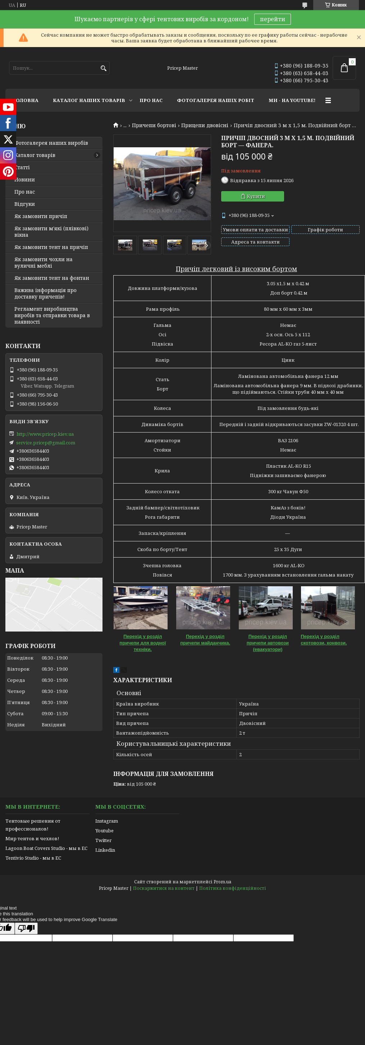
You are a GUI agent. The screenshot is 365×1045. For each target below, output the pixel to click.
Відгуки (24, 204)
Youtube (104, 830)
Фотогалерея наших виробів (51, 143)
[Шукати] (103, 68)
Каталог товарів (34, 155)
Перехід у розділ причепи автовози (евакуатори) (268, 643)
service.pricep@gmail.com (45, 442)
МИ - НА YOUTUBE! (292, 100)
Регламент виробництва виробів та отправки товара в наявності (52, 315)
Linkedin (105, 850)
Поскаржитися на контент (164, 888)
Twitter (103, 840)
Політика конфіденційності (232, 888)
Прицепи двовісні (204, 125)
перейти (272, 19)
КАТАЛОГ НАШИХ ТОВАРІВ (89, 100)
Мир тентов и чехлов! (32, 838)
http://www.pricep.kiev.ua (45, 434)
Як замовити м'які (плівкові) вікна (51, 231)
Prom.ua (222, 882)
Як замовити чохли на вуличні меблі (43, 262)
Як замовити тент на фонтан (51, 278)
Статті (22, 167)
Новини (24, 179)
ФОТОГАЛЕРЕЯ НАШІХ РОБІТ (215, 100)
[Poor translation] (26, 928)
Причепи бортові (154, 125)
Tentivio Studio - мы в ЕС (33, 858)
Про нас (24, 192)
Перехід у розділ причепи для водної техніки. (142, 643)
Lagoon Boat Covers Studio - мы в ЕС (46, 848)
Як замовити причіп (40, 216)
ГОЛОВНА (25, 100)
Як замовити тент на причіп (51, 247)
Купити (256, 196)
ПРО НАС (151, 100)
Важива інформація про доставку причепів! (45, 293)
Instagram (106, 821)
